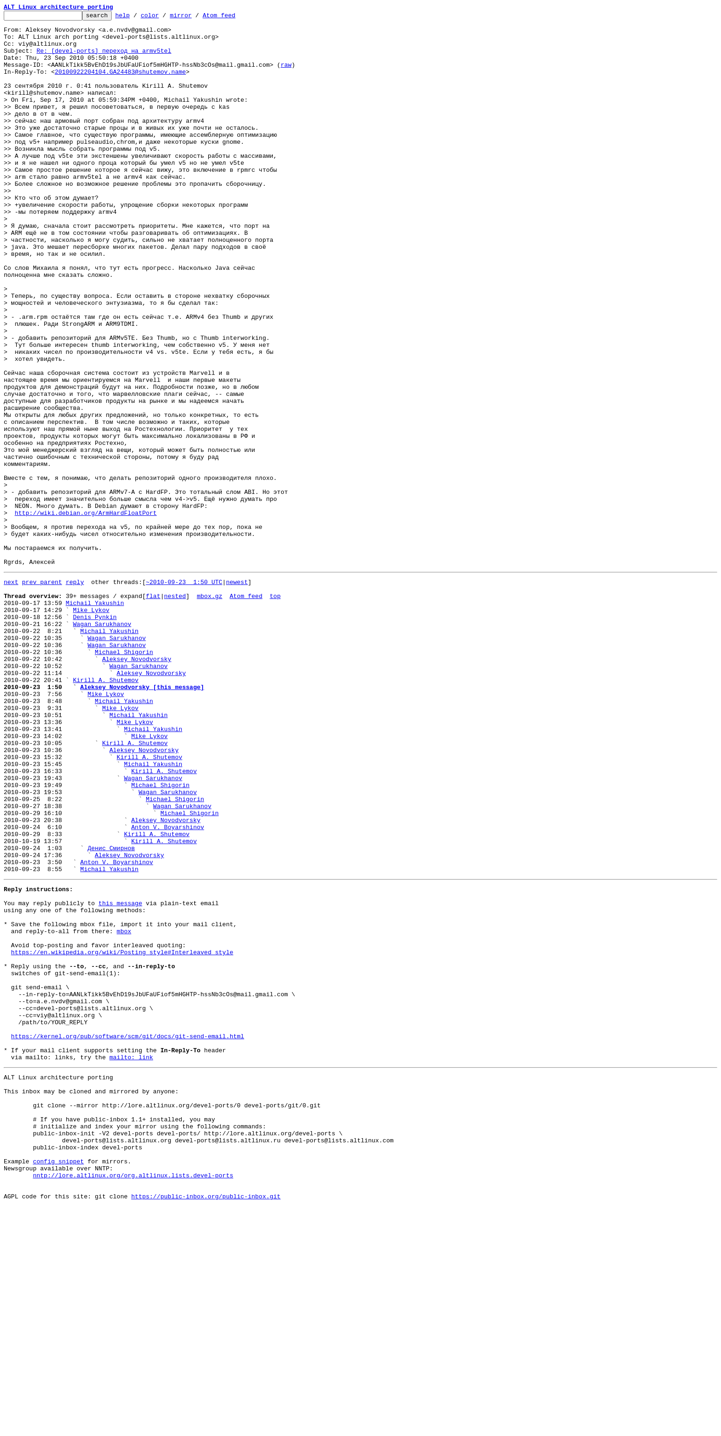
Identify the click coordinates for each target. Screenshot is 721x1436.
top (274, 710)
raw (286, 75)
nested (175, 710)
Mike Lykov (91, 727)
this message (120, 1076)
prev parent (42, 694)
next (11, 694)
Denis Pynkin (95, 736)
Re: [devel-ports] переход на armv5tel (103, 59)
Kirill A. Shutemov (105, 811)
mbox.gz (209, 710)
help (137, 18)
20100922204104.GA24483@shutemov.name (120, 84)
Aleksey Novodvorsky (136, 786)
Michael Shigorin (124, 778)
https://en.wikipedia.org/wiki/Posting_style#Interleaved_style (122, 1135)
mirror (195, 18)
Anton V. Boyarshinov (167, 988)
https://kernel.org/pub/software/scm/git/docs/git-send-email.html (127, 1236)
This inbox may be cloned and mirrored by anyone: (91, 1299)
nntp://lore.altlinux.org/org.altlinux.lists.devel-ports (133, 1400)
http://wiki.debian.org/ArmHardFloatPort (85, 613)
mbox (124, 1110)
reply (75, 694)
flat (153, 710)
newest (237, 694)
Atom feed (233, 18)
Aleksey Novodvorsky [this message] (142, 820)
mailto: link (131, 1261)
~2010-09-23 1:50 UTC (184, 694)
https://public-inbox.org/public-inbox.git (206, 1426)
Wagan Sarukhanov (102, 744)
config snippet (58, 1384)
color (164, 18)
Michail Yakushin (95, 719)
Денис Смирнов (110, 1013)
